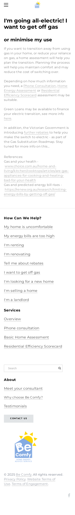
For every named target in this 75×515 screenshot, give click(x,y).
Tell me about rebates (24, 263)
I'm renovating (17, 254)
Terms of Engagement (30, 484)
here (7, 118)
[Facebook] (69, 495)
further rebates (36, 132)
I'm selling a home (21, 291)
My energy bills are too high (29, 236)
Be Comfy (24, 474)
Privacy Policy (15, 479)
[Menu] (7, 5)
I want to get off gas (22, 272)
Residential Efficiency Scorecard (33, 346)
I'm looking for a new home (29, 281)
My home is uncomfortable (28, 227)
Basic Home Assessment (26, 337)
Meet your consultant (23, 388)
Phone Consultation (39, 86)
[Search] (33, 368)
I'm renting (14, 245)
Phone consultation (21, 328)
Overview (12, 319)
